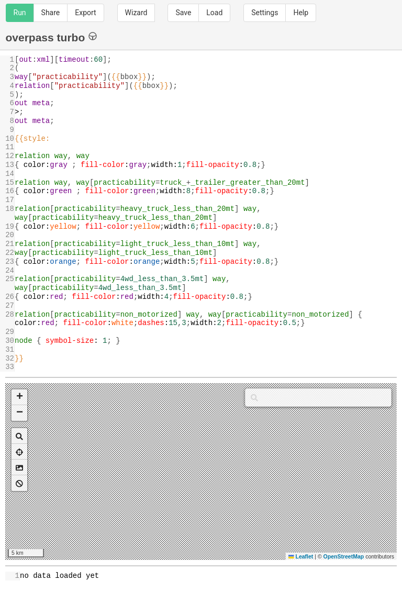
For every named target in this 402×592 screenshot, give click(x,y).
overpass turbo (51, 36)
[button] (19, 397)
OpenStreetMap (343, 556)
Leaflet (300, 556)
